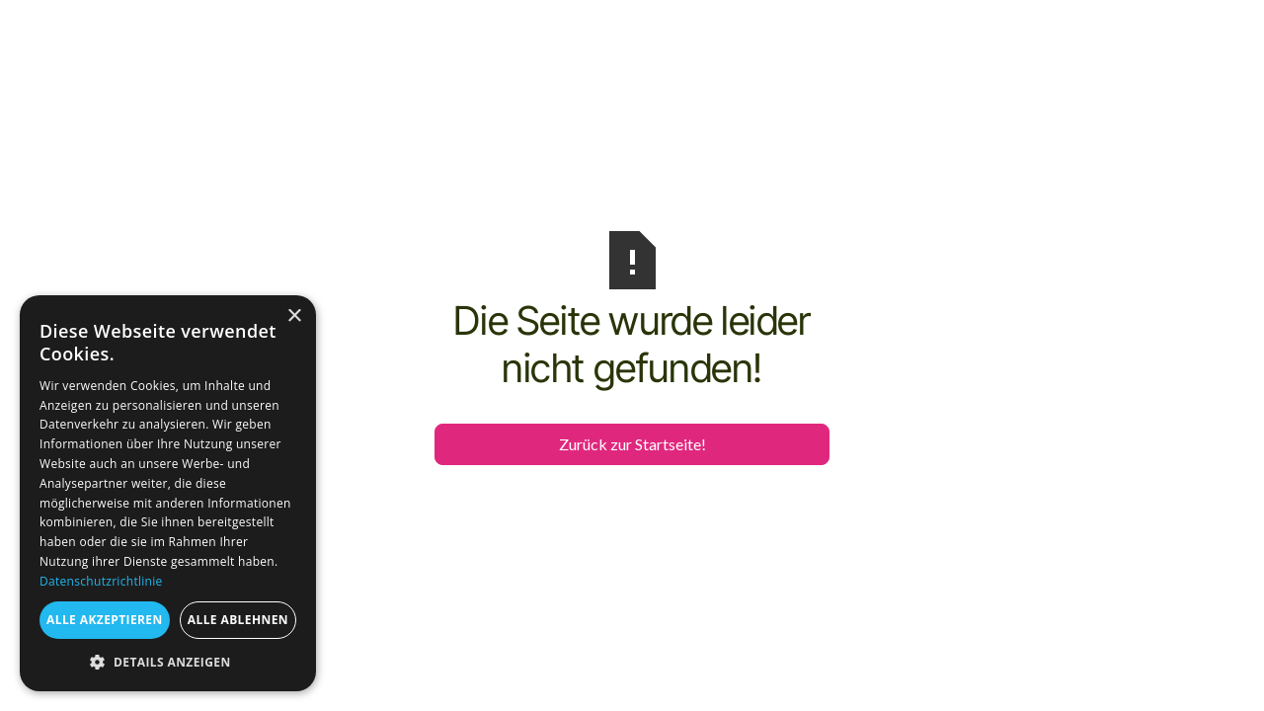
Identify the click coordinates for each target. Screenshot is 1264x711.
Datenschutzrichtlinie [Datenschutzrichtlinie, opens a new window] (101, 581)
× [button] (293, 316)
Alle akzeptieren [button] (104, 619)
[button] (168, 662)
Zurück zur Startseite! (632, 443)
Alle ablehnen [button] (238, 619)
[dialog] (168, 493)
